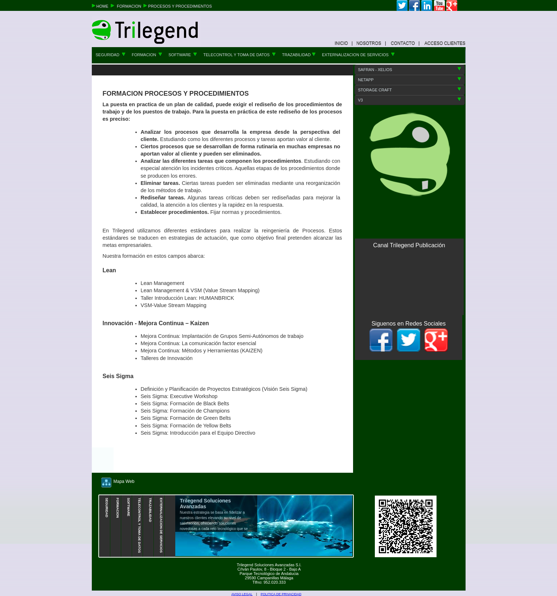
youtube (439, 5)
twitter (402, 5)
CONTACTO (403, 43)
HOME (103, 6)
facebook (414, 5)
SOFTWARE (182, 55)
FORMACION (129, 6)
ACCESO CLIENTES (445, 43)
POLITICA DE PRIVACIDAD (281, 594)
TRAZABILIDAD (299, 55)
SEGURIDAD (111, 55)
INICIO (341, 43)
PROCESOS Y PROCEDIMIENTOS (180, 6)
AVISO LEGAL (242, 594)
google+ (451, 5)
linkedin (426, 5)
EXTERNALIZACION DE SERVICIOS (358, 55)
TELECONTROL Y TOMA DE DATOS (239, 55)
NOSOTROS (368, 43)
